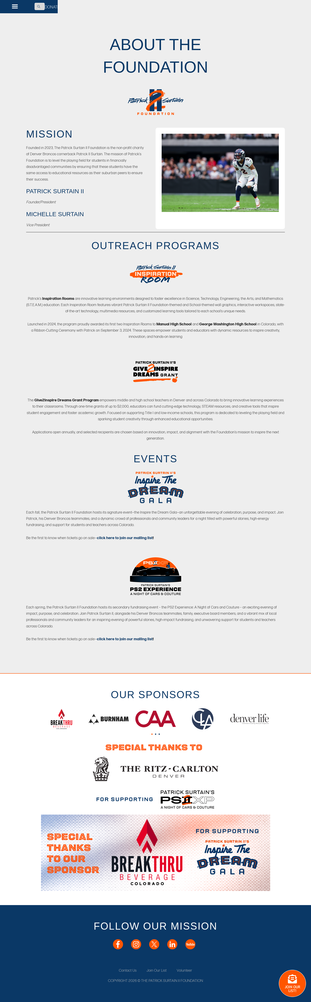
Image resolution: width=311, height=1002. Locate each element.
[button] (15, 6)
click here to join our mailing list (125, 538)
